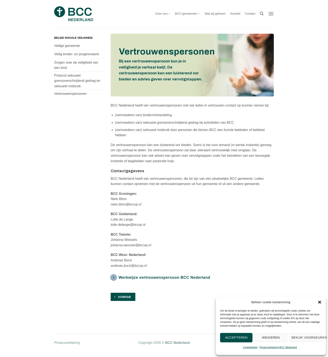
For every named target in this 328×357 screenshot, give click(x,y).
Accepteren (236, 337)
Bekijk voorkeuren (307, 337)
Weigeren (271, 337)
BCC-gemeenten (187, 14)
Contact (250, 13)
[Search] (261, 13)
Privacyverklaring (67, 342)
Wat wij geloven (215, 13)
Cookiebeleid (250, 347)
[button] (320, 302)
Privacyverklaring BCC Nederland (278, 347)
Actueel (235, 13)
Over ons (162, 14)
